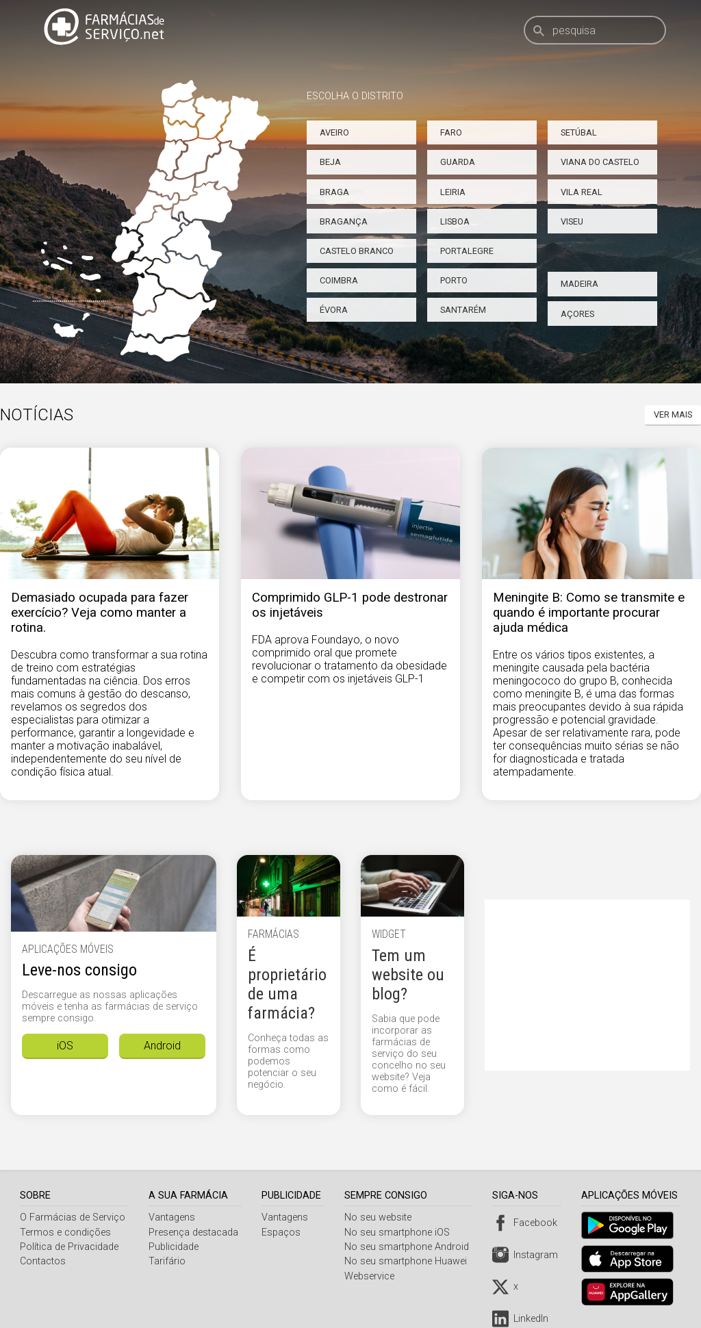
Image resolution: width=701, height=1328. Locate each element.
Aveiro (334, 132)
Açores (577, 314)
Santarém (463, 310)
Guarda (457, 162)
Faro (451, 132)
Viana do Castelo (600, 162)
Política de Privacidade (69, 1247)
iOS (65, 1045)
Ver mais (673, 414)
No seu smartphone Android (410, 1247)
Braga (334, 192)
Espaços (283, 1232)
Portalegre (467, 251)
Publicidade (174, 1247)
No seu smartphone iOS (400, 1232)
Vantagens (172, 1217)
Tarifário (167, 1261)
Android (162, 1045)
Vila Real (581, 192)
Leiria (453, 192)
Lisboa (455, 221)
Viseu (572, 221)
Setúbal (579, 132)
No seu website (381, 1217)
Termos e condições (65, 1232)
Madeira (579, 284)
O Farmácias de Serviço (72, 1217)
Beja (330, 162)
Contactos (43, 1261)
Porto (454, 280)
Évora (334, 310)
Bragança (344, 221)
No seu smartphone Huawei (409, 1261)
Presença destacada (194, 1232)
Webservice (373, 1276)
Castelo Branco (357, 251)
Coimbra (339, 280)
